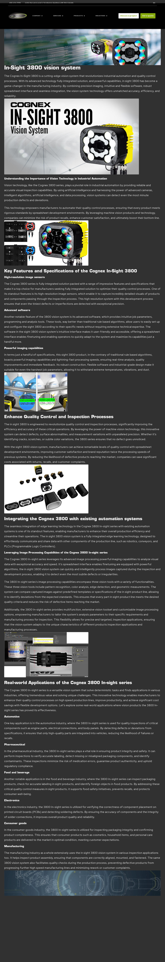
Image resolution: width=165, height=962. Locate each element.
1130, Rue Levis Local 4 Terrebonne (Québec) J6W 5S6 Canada (49, 3)
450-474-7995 (15, 3)
